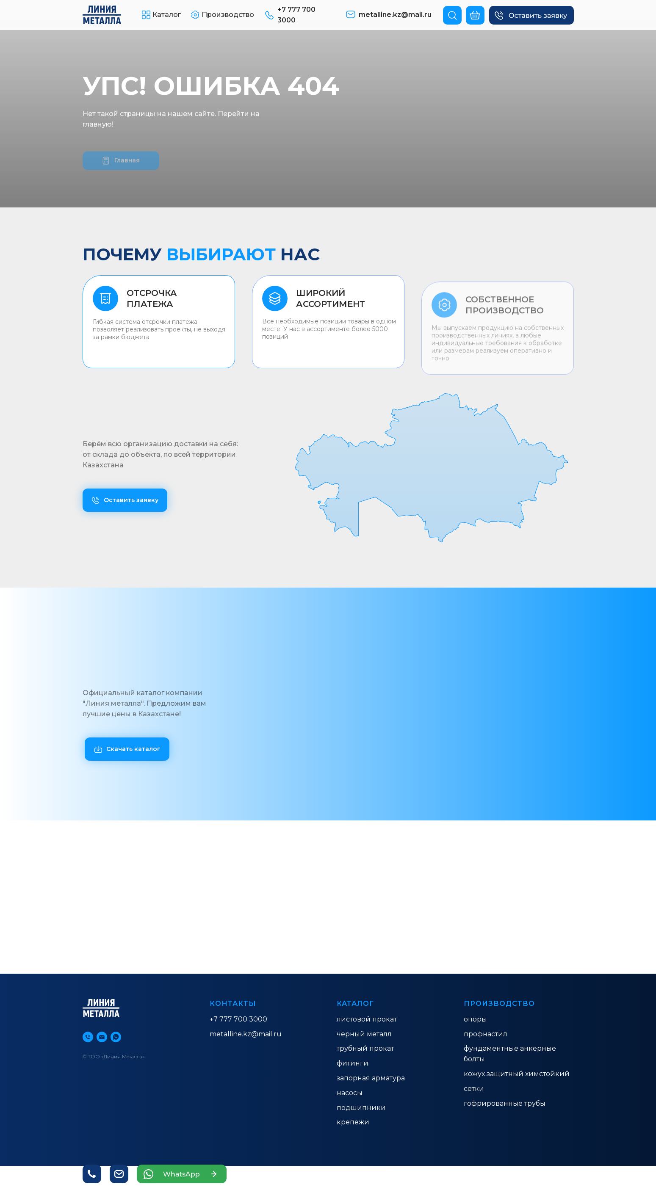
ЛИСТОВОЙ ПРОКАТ (367, 1019)
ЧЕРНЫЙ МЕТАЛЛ (364, 1034)
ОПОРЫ (475, 1019)
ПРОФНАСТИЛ (485, 1034)
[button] (531, 15)
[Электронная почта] (102, 1037)
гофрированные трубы (504, 1103)
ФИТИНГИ (352, 1063)
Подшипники (361, 1108)
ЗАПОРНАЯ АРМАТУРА (371, 1078)
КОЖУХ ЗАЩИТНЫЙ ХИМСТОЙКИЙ (517, 1074)
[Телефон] (88, 1037)
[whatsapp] (116, 1037)
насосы (350, 1093)
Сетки (474, 1089)
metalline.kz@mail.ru (246, 1034)
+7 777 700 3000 (238, 1019)
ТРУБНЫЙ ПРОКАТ (365, 1048)
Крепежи (353, 1122)
